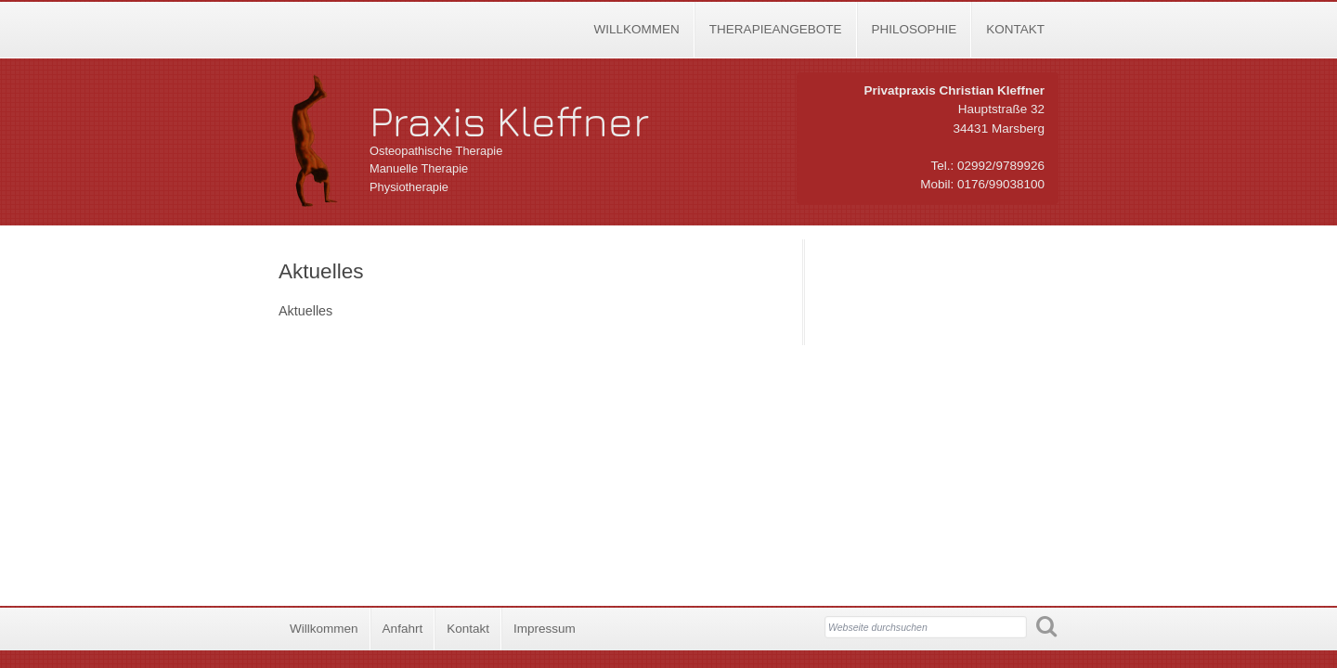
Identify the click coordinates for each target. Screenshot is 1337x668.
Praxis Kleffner (509, 121)
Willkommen (636, 29)
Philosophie (914, 29)
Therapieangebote (775, 29)
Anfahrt (403, 629)
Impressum (544, 629)
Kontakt (1015, 29)
